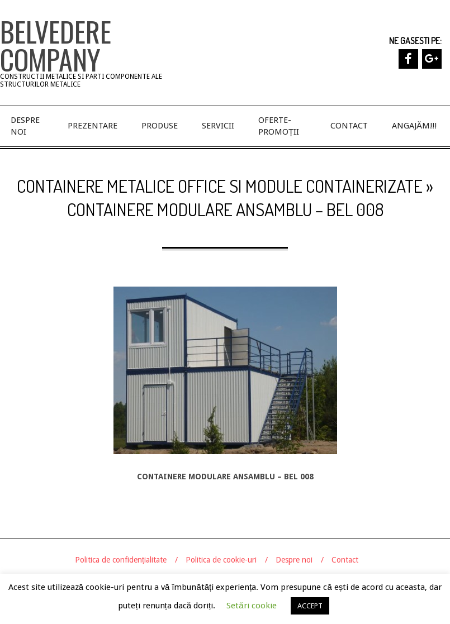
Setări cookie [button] (251, 606)
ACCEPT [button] (310, 606)
